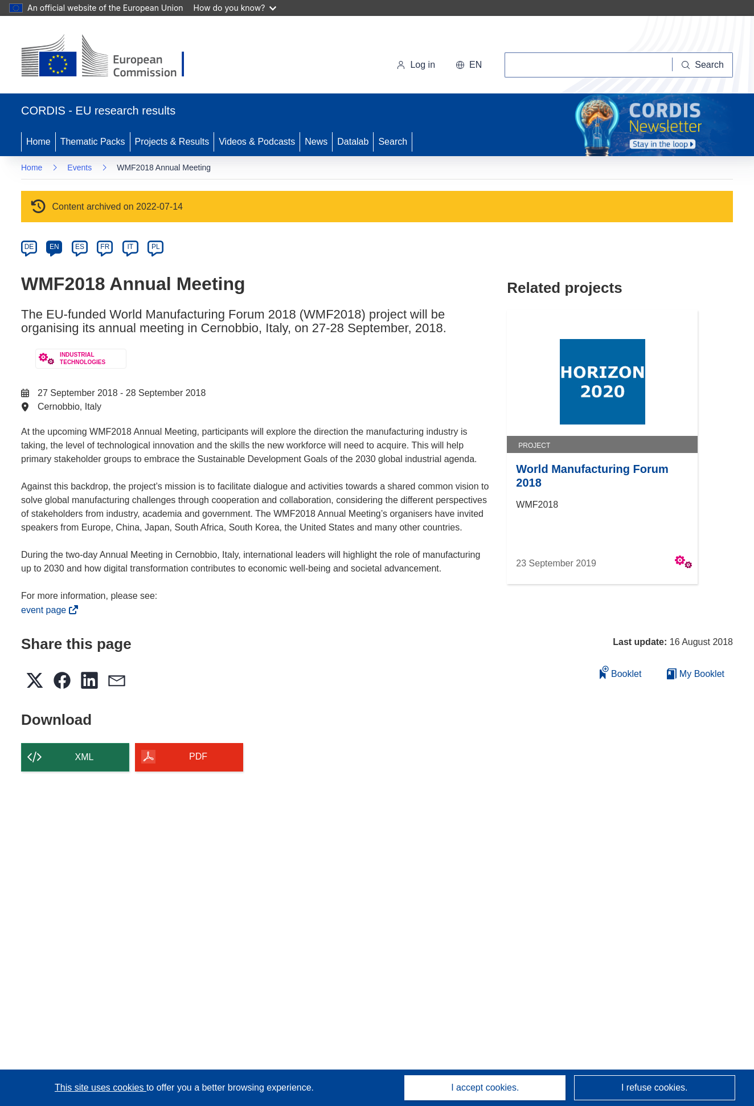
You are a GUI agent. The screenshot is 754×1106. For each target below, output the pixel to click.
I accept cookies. (485, 1087)
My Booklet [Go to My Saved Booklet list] (695, 673)
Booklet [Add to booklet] (621, 672)
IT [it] (130, 247)
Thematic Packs (92, 141)
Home (38, 141)
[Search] (703, 64)
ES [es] (79, 247)
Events (79, 167)
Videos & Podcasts (257, 141)
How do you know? (235, 8)
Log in (415, 65)
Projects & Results (172, 141)
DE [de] (29, 247)
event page (46, 610)
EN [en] (54, 247)
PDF (198, 756)
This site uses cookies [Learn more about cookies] (100, 1087)
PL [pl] (155, 247)
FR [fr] (104, 247)
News (316, 141)
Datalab (352, 141)
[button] (468, 64)
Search (392, 141)
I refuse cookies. (654, 1087)
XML (84, 757)
